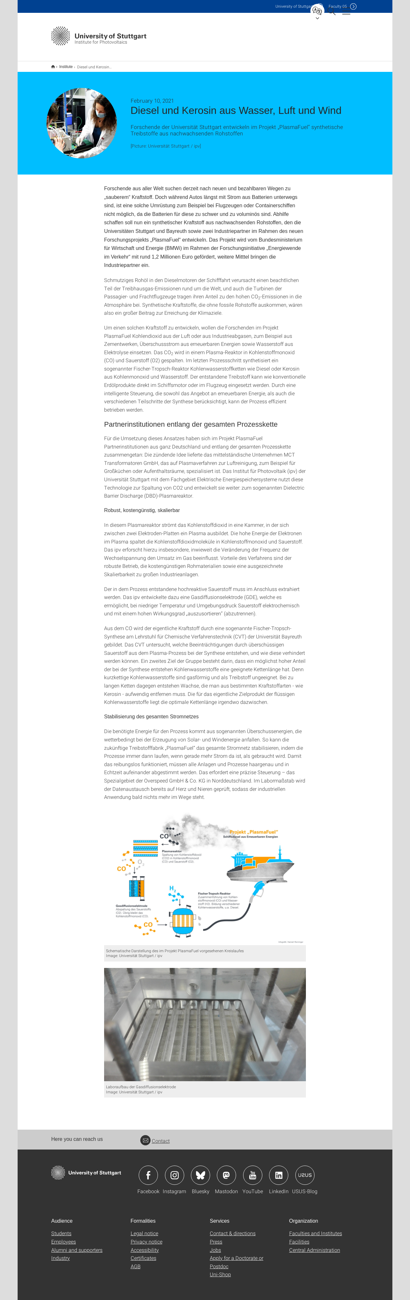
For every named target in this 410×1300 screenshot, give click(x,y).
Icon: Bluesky (200, 1171)
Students (61, 1229)
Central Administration (314, 1245)
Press (216, 1237)
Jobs (215, 1245)
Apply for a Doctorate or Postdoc (236, 1257)
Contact (155, 1136)
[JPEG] (205, 872)
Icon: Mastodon (226, 1171)
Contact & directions (233, 1229)
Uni (294, 6)
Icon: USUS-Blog (305, 1171)
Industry (60, 1253)
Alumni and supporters (76, 1245)
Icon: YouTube (252, 1171)
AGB (136, 1262)
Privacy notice (146, 1237)
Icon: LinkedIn (278, 1171)
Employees (63, 1237)
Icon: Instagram (174, 1171)
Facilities (299, 1237)
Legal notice (144, 1229)
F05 (338, 6)
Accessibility (145, 1245)
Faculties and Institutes (315, 1229)
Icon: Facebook (148, 1171)
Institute (62, 64)
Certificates (143, 1253)
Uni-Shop (220, 1270)
